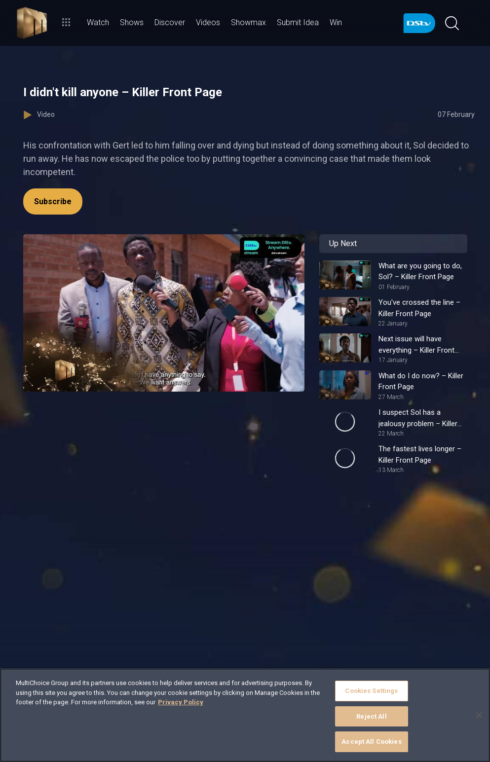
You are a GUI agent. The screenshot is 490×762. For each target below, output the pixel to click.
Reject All (371, 716)
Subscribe (53, 201)
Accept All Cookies (371, 741)
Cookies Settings (371, 690)
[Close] (479, 715)
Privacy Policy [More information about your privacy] (180, 702)
